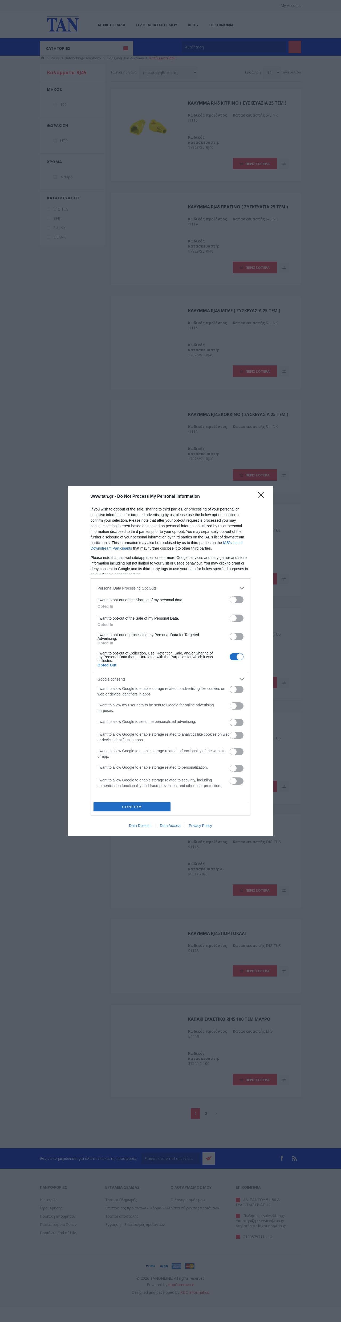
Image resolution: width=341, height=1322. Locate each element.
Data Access (170, 825)
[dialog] (170, 661)
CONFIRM (132, 807)
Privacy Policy (200, 825)
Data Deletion (140, 825)
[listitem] (170, 588)
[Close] (263, 497)
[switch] (236, 599)
